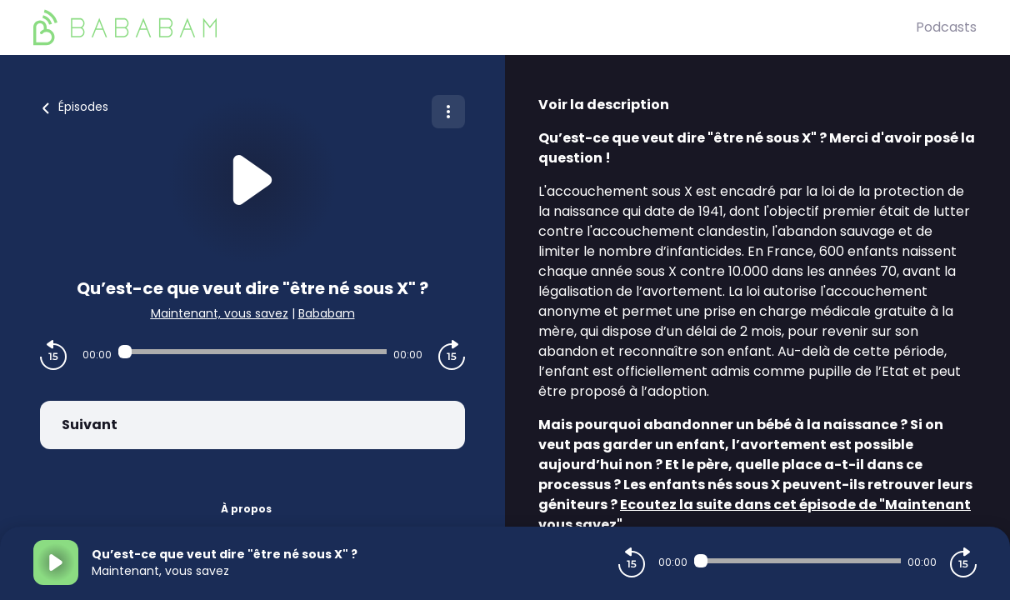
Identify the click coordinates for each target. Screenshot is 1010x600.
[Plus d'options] (448, 111)
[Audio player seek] (252, 351)
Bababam (326, 313)
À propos (246, 509)
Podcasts (946, 27)
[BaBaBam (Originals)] (474, 27)
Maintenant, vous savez (219, 313)
